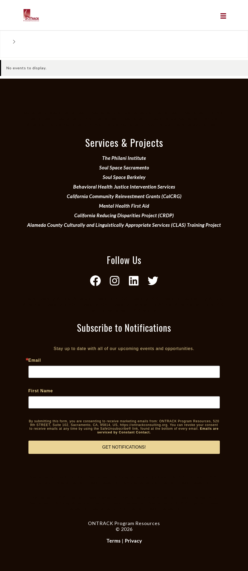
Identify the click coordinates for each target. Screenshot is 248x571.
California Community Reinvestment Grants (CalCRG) (124, 196)
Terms (113, 541)
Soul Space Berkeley (124, 177)
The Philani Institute (124, 158)
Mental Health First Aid (124, 206)
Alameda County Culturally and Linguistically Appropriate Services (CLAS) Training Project (124, 225)
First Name (40, 391)
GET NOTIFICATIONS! (124, 447)
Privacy (133, 541)
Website (124, 535)
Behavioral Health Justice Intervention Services (124, 187)
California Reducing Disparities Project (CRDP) (124, 215)
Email (34, 360)
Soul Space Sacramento (124, 168)
